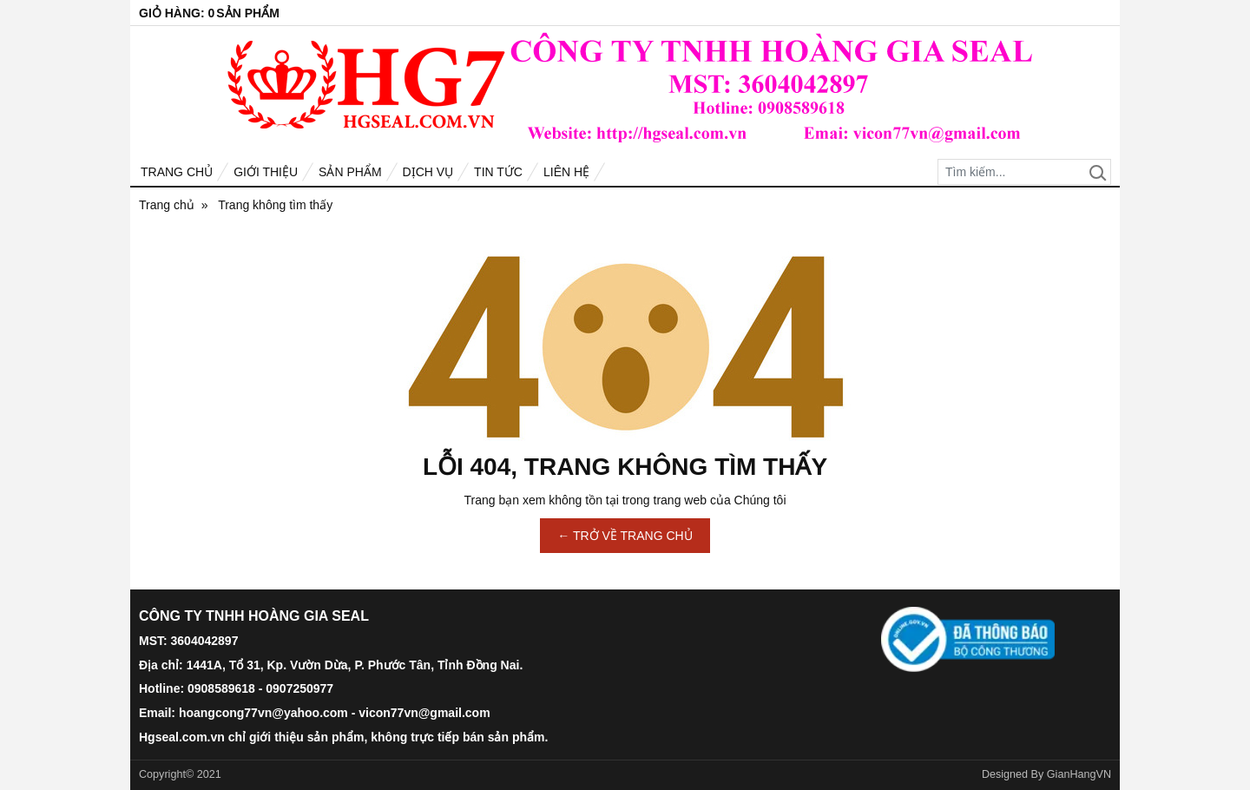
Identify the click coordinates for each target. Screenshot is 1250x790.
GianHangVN (1079, 774)
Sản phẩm (350, 172)
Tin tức (498, 172)
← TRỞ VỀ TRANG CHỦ (624, 536)
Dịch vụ (428, 172)
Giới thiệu (266, 172)
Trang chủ (177, 172)
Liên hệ (566, 172)
